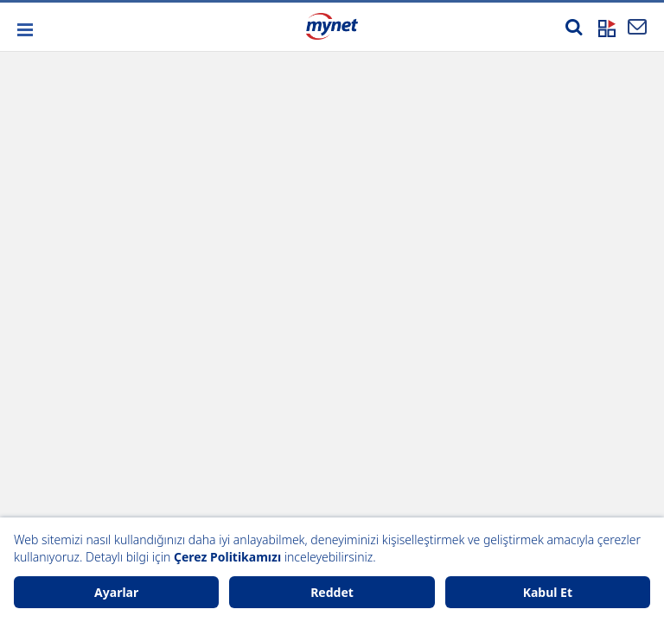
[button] (23, 29)
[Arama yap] (573, 26)
